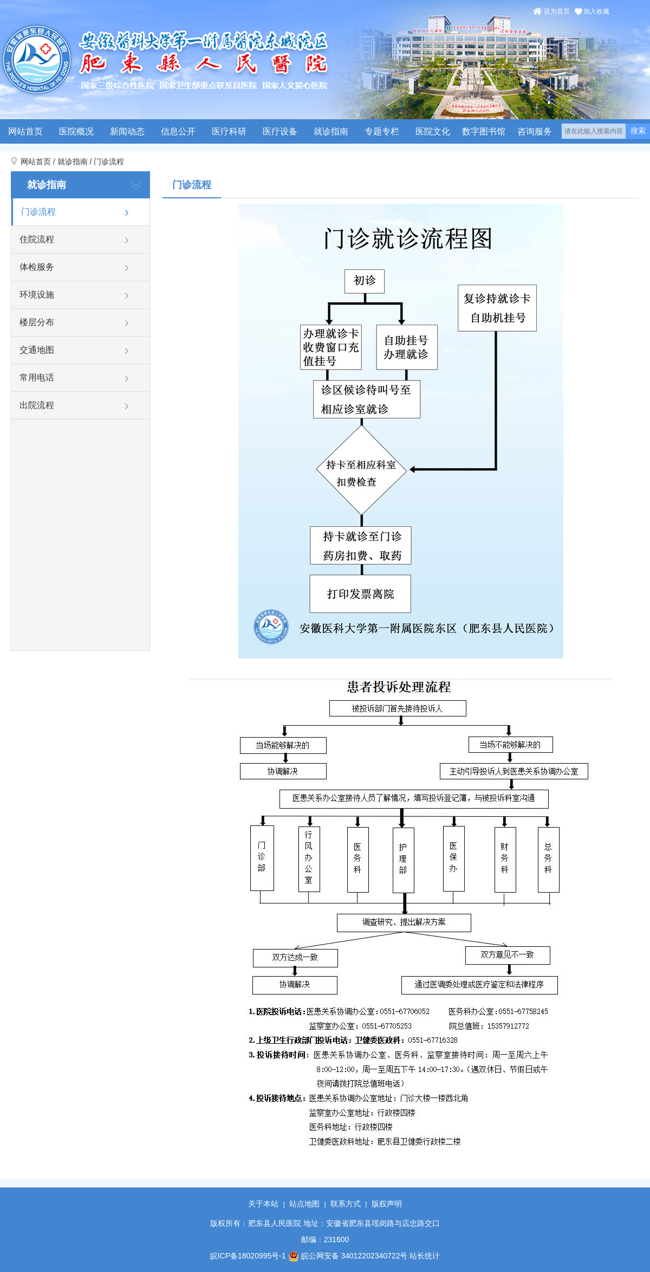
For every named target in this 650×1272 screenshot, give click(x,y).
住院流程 (37, 239)
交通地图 (37, 349)
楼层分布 (37, 322)
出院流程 (37, 405)
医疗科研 (229, 131)
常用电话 (37, 377)
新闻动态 (127, 131)
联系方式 (345, 1203)
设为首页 (557, 11)
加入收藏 (596, 11)
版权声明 (387, 1203)
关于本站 (263, 1203)
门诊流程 (109, 161)
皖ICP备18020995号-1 (248, 1255)
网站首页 (25, 131)
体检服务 (37, 267)
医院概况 (76, 131)
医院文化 (432, 131)
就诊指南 (331, 131)
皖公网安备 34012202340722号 (348, 1255)
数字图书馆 (483, 131)
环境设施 (37, 294)
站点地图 (304, 1203)
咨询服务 (534, 131)
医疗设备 (280, 131)
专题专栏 (382, 131)
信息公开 (178, 131)
